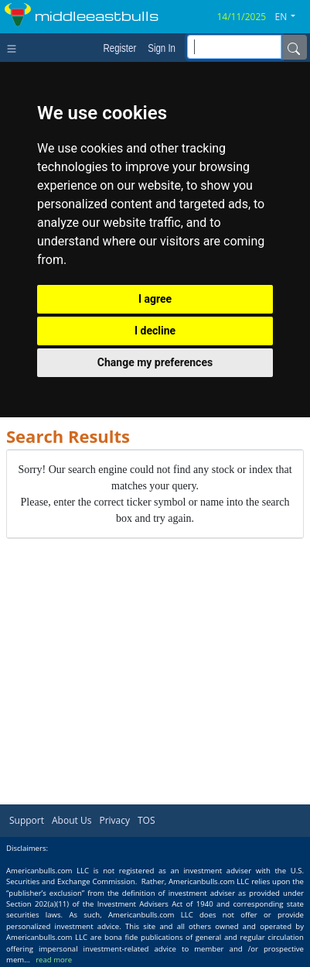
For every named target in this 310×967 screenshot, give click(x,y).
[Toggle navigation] (15, 47)
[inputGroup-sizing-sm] (234, 47)
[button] (291, 17)
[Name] (294, 47)
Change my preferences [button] (155, 362)
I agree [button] (155, 299)
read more (54, 960)
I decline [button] (155, 330)
